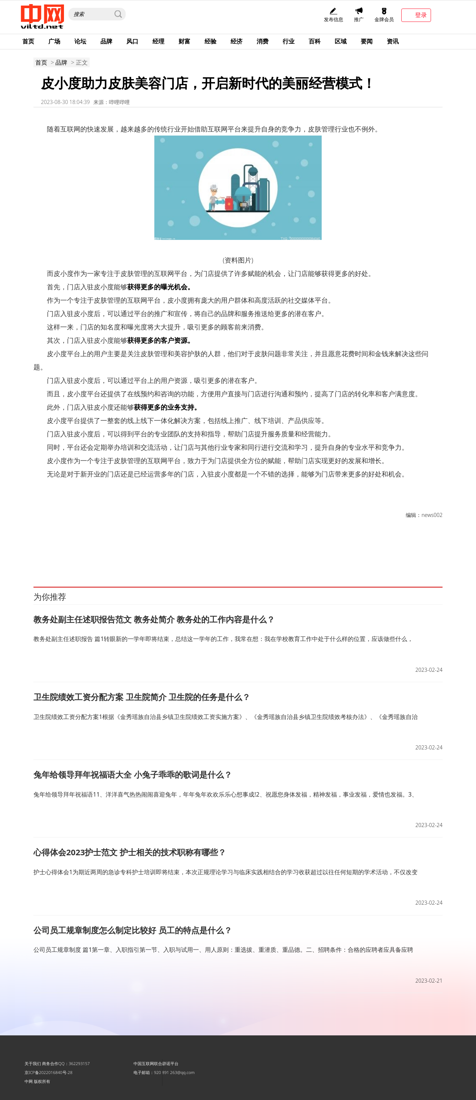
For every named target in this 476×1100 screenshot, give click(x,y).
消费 (262, 41)
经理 (158, 41)
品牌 (106, 41)
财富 (184, 41)
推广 (359, 15)
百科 (315, 41)
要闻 (367, 41)
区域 (341, 41)
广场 (54, 41)
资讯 (393, 41)
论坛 (80, 41)
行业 (289, 41)
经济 (236, 41)
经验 (210, 41)
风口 (132, 41)
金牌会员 (384, 15)
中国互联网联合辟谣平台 (156, 1063)
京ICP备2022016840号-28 (49, 1072)
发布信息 (333, 15)
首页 (28, 41)
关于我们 (33, 1063)
